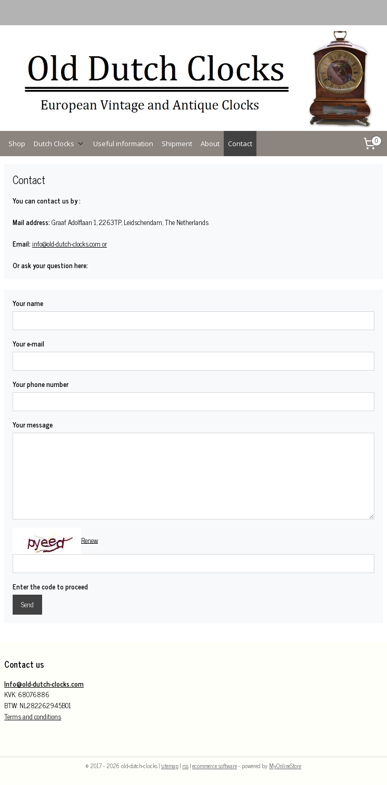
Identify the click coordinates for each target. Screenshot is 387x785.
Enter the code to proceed (50, 587)
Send (27, 604)
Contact (240, 143)
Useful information (123, 143)
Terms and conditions (32, 716)
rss (185, 765)
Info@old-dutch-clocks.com (44, 683)
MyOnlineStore (285, 765)
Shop (16, 143)
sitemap (169, 765)
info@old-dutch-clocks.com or (69, 243)
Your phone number (40, 384)
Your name (28, 303)
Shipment (177, 143)
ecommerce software (214, 765)
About (210, 143)
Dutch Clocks (59, 143)
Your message (33, 425)
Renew (89, 539)
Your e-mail (28, 344)
